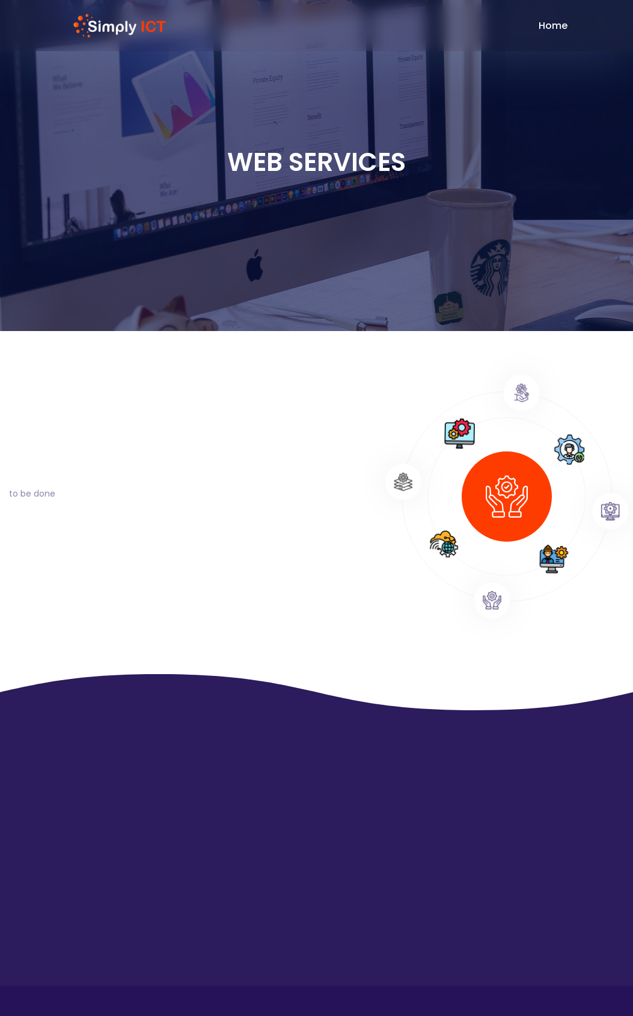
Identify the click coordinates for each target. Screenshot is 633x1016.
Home (553, 26)
